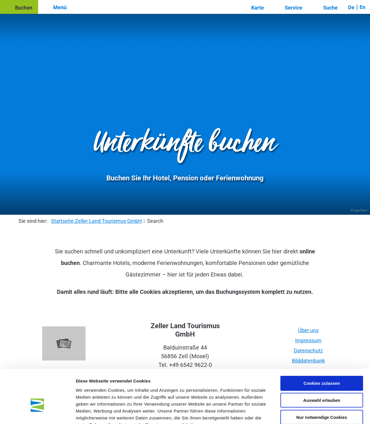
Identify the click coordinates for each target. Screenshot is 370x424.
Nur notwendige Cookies (321, 382)
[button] (19, 7)
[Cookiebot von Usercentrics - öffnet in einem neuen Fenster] (37, 412)
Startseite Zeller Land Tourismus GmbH (96, 221)
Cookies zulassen (322, 347)
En (362, 7)
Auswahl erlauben (321, 365)
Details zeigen (307, 412)
